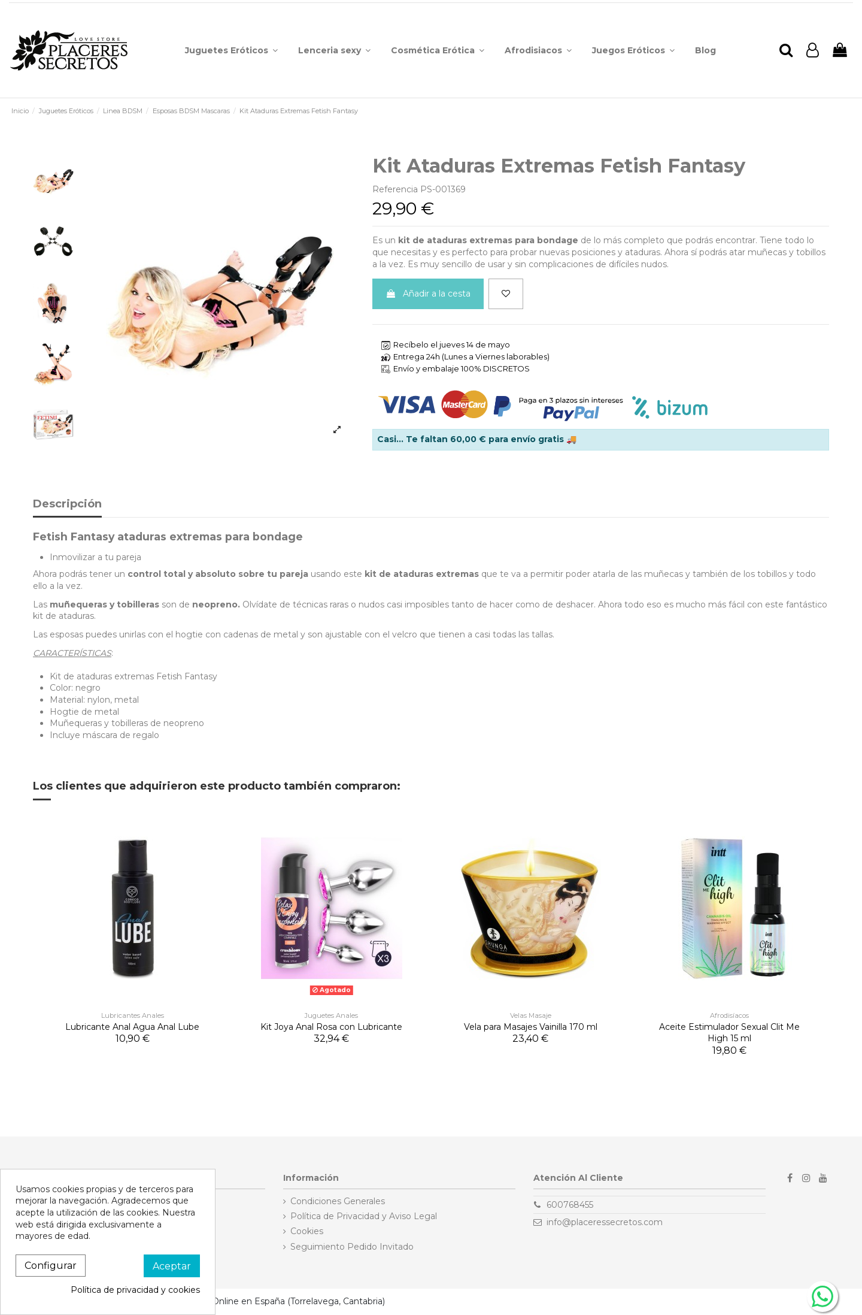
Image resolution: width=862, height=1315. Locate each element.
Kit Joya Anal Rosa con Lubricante (331, 1026)
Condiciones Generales (337, 1201)
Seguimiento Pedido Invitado (352, 1246)
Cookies (306, 1231)
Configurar (51, 1265)
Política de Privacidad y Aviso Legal (363, 1216)
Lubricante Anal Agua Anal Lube (132, 1026)
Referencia (395, 189)
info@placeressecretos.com (605, 1222)
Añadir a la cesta (428, 293)
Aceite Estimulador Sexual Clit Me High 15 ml (729, 1032)
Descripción (67, 504)
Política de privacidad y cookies (135, 1289)
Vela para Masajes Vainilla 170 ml (530, 1026)
